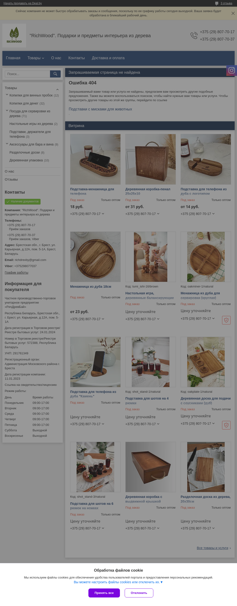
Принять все (104, 593)
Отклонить (139, 593)
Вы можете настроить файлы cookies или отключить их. (117, 582)
